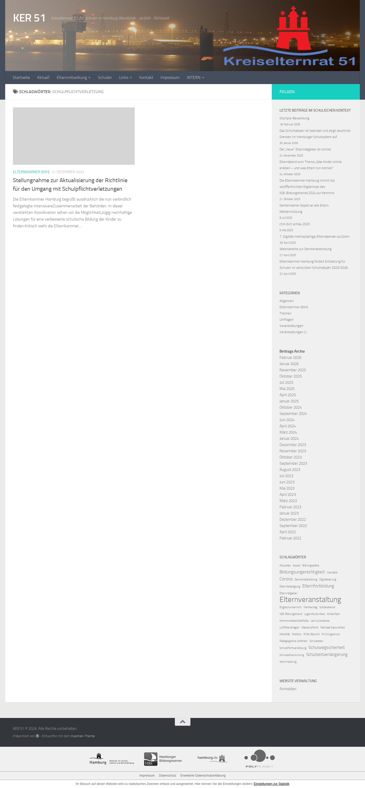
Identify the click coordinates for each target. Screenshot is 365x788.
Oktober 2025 (291, 376)
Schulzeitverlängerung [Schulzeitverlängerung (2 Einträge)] (327, 654)
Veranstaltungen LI (293, 332)
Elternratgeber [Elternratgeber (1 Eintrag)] (288, 593)
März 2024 (288, 432)
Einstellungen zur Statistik (271, 784)
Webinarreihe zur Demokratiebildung (306, 249)
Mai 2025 (287, 388)
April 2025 (288, 395)
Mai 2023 (287, 488)
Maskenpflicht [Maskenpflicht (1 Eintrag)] (310, 627)
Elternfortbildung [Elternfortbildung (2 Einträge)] (318, 585)
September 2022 (293, 525)
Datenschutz (167, 775)
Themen (285, 313)
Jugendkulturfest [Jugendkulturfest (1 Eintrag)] (314, 614)
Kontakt (146, 77)
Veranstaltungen (291, 326)
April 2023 (288, 494)
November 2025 (293, 370)
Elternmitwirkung (72, 77)
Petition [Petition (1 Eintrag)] (297, 634)
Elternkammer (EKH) (31, 172)
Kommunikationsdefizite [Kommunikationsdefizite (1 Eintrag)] (294, 620)
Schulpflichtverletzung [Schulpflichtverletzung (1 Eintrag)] (293, 648)
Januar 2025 (289, 401)
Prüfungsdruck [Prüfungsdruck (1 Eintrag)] (331, 634)
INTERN (194, 77)
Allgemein (287, 301)
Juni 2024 (287, 419)
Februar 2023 (290, 507)
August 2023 (290, 469)
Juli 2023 (286, 476)
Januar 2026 (289, 363)
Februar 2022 (290, 538)
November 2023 (293, 451)
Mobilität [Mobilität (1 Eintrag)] (285, 634)
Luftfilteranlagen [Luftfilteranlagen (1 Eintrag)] (289, 627)
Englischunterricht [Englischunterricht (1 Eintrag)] (291, 607)
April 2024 (288, 426)
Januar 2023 (289, 513)
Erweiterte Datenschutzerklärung (202, 775)
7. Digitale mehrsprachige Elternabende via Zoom (314, 236)
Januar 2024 (289, 438)
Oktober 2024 (291, 407)
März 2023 (288, 500)
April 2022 (288, 532)
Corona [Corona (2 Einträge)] (286, 578)
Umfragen (287, 319)
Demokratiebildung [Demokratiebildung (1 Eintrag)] (306, 579)
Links (123, 77)
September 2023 (293, 463)
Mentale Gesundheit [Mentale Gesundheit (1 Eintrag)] (332, 627)
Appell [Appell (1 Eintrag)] (296, 565)
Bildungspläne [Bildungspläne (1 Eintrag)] (310, 565)
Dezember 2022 (293, 519)
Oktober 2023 (291, 457)
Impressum (170, 77)
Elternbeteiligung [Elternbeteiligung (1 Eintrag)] (290, 586)
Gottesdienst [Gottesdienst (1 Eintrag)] (327, 607)
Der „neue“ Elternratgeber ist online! (305, 149)
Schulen (105, 77)
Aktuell (43, 77)
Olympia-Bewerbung (294, 118)
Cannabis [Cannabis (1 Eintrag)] (332, 572)
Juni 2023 (287, 482)
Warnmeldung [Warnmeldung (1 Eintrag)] (288, 661)
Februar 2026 (290, 357)
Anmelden (288, 689)
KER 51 (29, 17)
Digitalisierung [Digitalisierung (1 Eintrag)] (327, 579)
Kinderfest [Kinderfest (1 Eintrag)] (333, 614)
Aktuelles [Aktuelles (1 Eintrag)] (285, 565)
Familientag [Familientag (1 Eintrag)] (310, 607)
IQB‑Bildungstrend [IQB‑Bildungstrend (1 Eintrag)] (291, 614)
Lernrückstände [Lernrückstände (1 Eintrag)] (320, 620)
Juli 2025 (286, 382)
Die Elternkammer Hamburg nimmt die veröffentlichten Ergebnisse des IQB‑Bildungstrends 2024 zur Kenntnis (307, 187)
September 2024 (293, 413)
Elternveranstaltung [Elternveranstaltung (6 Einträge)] (310, 600)
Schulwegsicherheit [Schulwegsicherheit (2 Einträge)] (327, 647)
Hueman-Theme (83, 736)
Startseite (21, 77)
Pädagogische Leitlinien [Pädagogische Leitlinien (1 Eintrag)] (293, 641)
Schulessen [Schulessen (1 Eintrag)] (316, 641)
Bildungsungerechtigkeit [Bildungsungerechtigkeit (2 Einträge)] (302, 571)
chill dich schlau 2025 (295, 224)
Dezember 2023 (293, 444)
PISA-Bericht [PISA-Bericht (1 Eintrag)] (312, 634)
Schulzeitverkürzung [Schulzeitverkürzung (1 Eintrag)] (292, 655)
